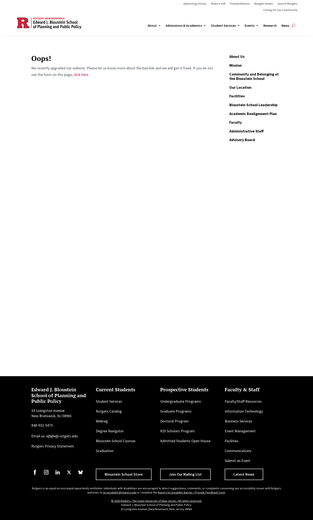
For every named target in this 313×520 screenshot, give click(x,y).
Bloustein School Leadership (253, 104)
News (285, 26)
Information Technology (244, 411)
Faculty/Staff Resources (243, 401)
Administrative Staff (246, 131)
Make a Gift (218, 3)
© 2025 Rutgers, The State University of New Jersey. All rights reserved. (156, 501)
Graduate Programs (175, 411)
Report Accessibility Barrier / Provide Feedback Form (191, 492)
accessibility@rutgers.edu (119, 492)
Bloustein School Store (124, 474)
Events (250, 26)
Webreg (102, 421)
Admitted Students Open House (185, 440)
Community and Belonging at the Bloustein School (254, 76)
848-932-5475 (42, 425)
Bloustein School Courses (116, 440)
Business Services (238, 421)
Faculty (235, 122)
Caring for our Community (280, 10)
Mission (235, 65)
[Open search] (293, 25)
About (152, 26)
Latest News (244, 474)
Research (270, 26)
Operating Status (194, 3)
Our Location (240, 87)
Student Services (223, 26)
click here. (81, 74)
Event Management (240, 431)
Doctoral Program (174, 421)
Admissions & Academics (184, 26)
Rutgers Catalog (109, 411)
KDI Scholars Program (177, 431)
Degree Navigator (110, 431)
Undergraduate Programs (180, 401)
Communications (238, 450)
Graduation (105, 450)
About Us (236, 56)
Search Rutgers (287, 3)
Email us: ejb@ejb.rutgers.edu (54, 436)
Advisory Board (242, 139)
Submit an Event (237, 460)
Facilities (237, 96)
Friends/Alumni (240, 3)
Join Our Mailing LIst (185, 474)
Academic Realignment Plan (253, 113)
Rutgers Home (263, 3)
